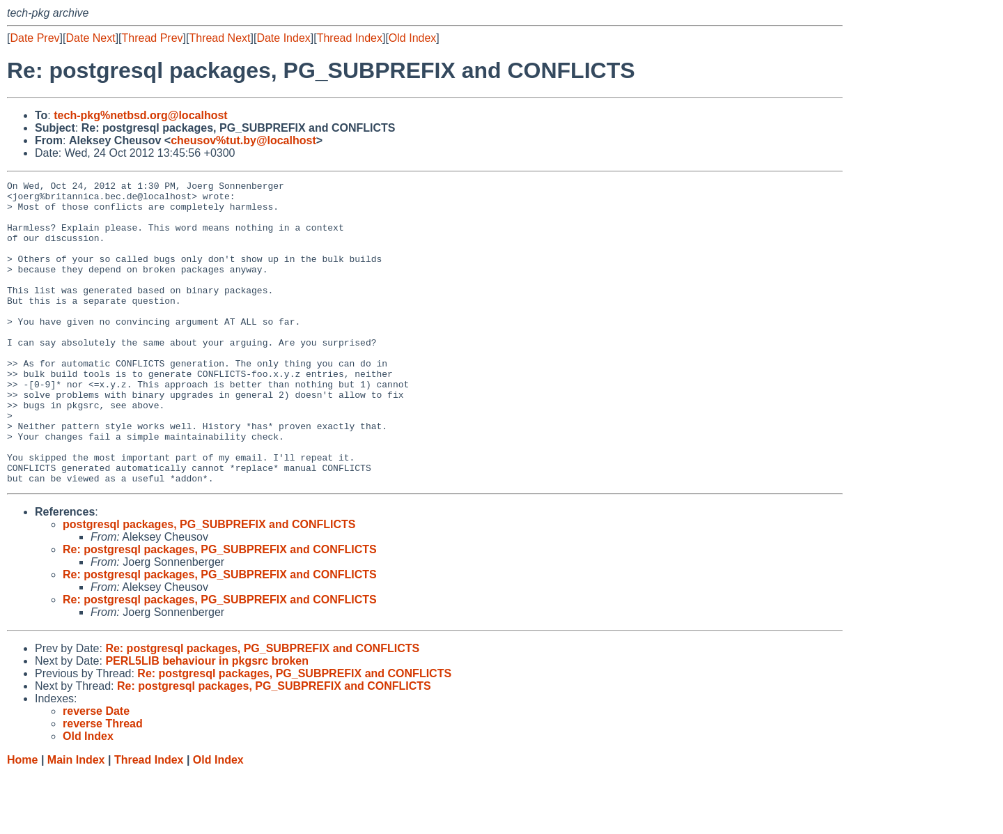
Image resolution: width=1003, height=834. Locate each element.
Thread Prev (152, 38)
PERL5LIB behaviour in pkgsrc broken (207, 721)
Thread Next (219, 38)
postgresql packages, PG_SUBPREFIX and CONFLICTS (209, 585)
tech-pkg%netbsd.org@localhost (140, 115)
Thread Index (349, 38)
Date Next (90, 38)
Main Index (76, 820)
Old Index (412, 38)
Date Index (283, 38)
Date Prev (34, 38)
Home (22, 820)
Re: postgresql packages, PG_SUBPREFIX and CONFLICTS (220, 610)
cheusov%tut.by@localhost (243, 140)
